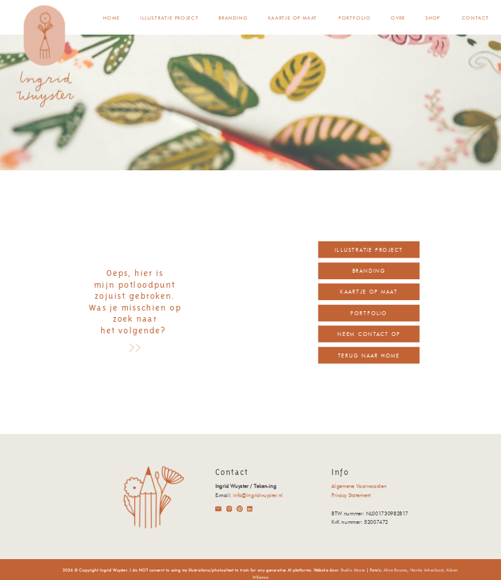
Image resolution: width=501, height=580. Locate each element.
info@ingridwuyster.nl (257, 496)
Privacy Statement (351, 496)
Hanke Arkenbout (427, 570)
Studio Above (353, 570)
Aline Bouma (396, 570)
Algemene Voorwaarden (358, 486)
